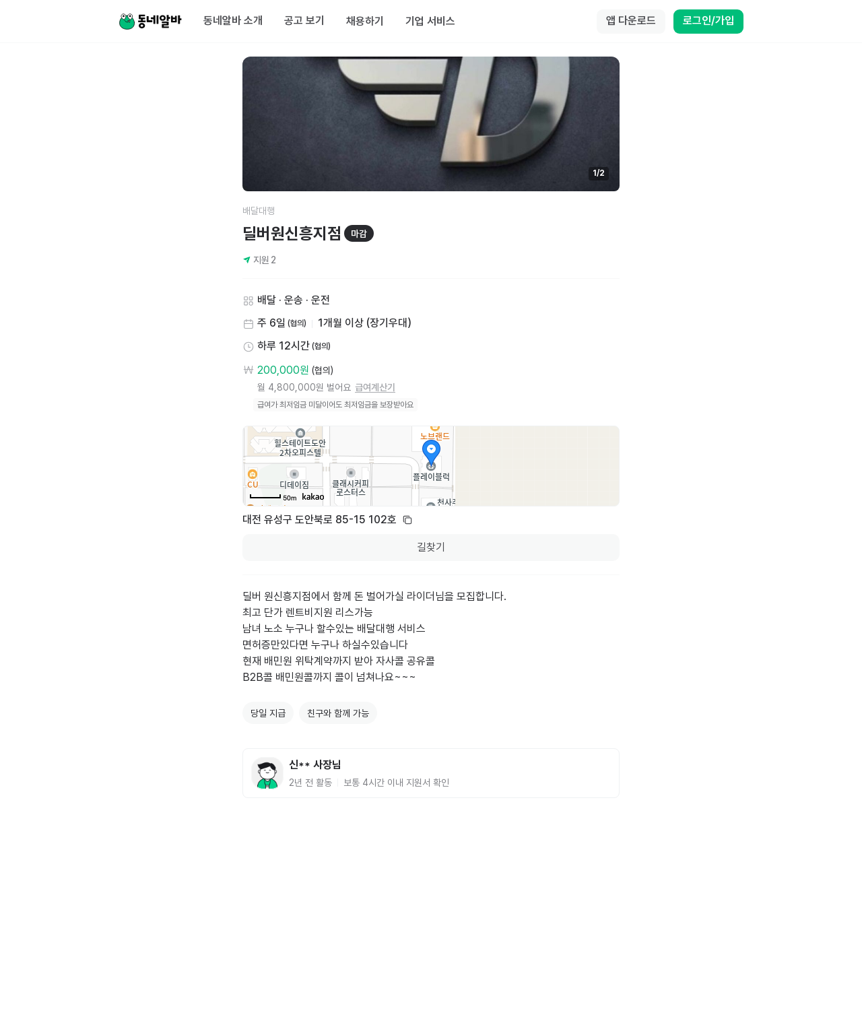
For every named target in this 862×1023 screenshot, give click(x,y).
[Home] (150, 21)
